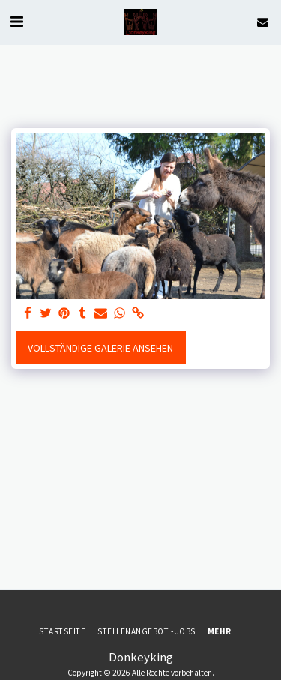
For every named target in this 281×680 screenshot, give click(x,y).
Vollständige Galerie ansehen (100, 348)
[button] (16, 21)
